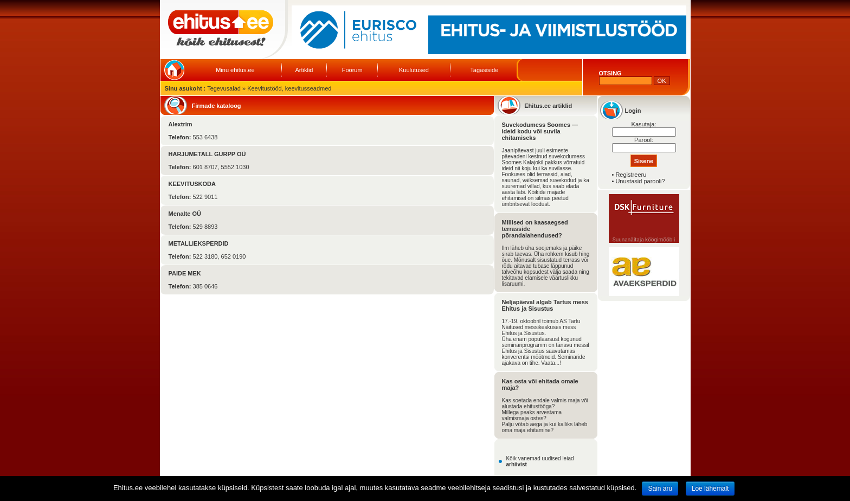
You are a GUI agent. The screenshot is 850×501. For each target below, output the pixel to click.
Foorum (352, 70)
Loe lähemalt (710, 488)
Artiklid (304, 70)
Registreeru (630, 174)
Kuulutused (414, 70)
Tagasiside (484, 70)
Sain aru (660, 488)
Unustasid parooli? (640, 181)
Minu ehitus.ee (235, 70)
